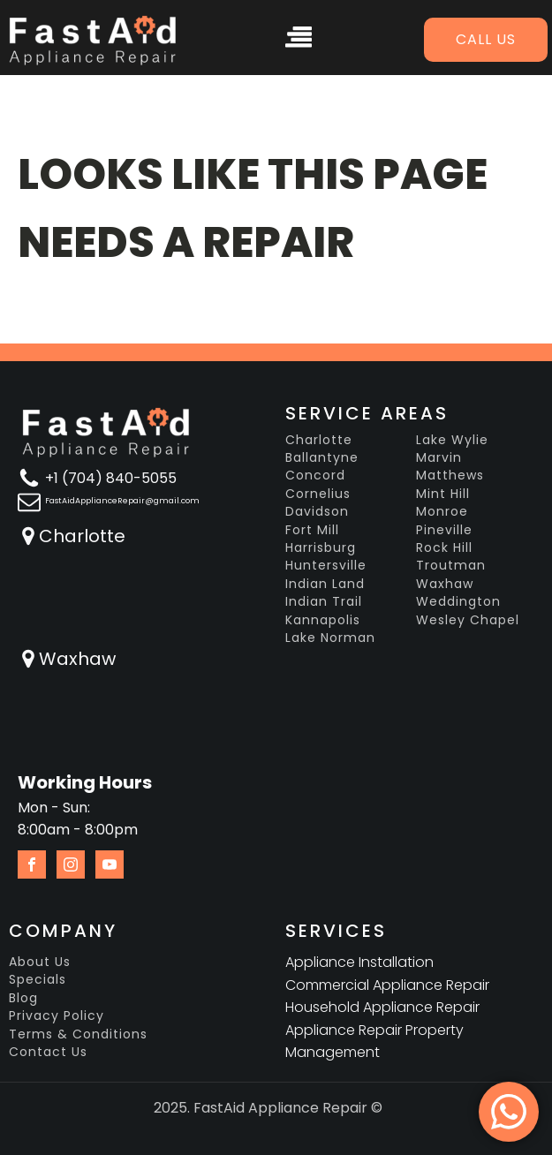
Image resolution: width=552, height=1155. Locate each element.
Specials (37, 979)
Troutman (451, 565)
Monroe (442, 511)
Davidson (317, 511)
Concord (315, 475)
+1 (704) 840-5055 (111, 478)
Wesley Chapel (467, 620)
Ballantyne (322, 457)
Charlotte (82, 536)
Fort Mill (312, 530)
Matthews (450, 475)
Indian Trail (323, 601)
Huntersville (326, 565)
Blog (23, 998)
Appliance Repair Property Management (374, 1041)
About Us (40, 962)
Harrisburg (320, 548)
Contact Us (48, 1052)
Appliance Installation (359, 962)
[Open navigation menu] (298, 40)
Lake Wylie (452, 440)
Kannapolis (322, 620)
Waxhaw (77, 658)
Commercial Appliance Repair (387, 985)
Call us (486, 39)
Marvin (439, 457)
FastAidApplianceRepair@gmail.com (122, 500)
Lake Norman (330, 638)
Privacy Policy (56, 1016)
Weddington (458, 601)
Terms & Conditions (78, 1034)
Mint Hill (443, 494)
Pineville (444, 530)
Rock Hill (444, 548)
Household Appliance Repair (382, 1007)
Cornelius (318, 494)
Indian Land (325, 584)
